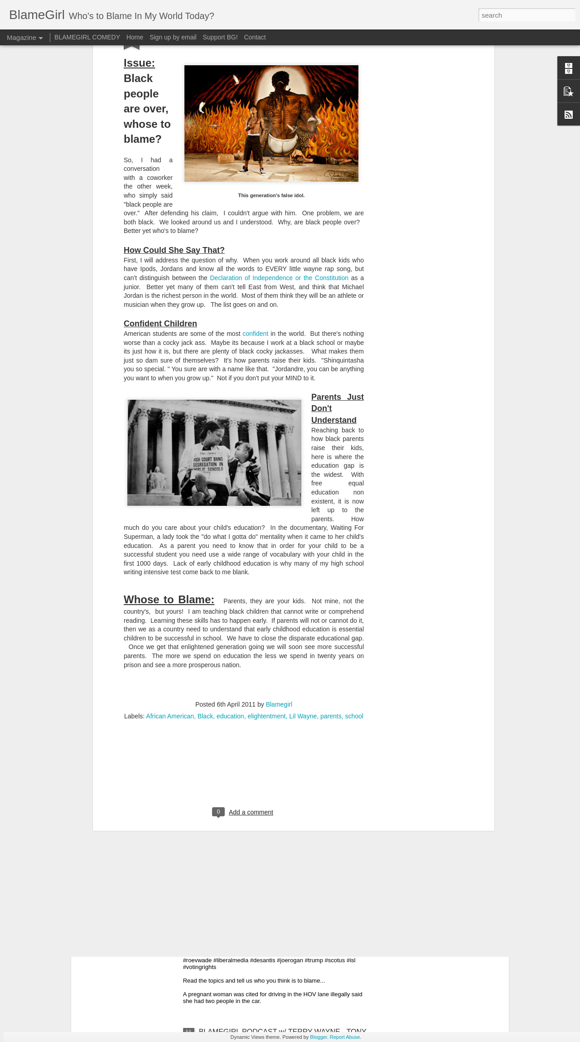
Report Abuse (345, 1037)
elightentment (266, 601)
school (354, 601)
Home (134, 37)
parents (331, 601)
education (230, 601)
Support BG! (220, 37)
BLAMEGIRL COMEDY (87, 37)
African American (170, 601)
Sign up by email (173, 37)
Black (205, 601)
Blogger (318, 1037)
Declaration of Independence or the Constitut (275, 162)
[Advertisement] (244, 659)
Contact (255, 37)
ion (344, 162)
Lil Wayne (303, 601)
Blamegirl (279, 589)
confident (255, 218)
